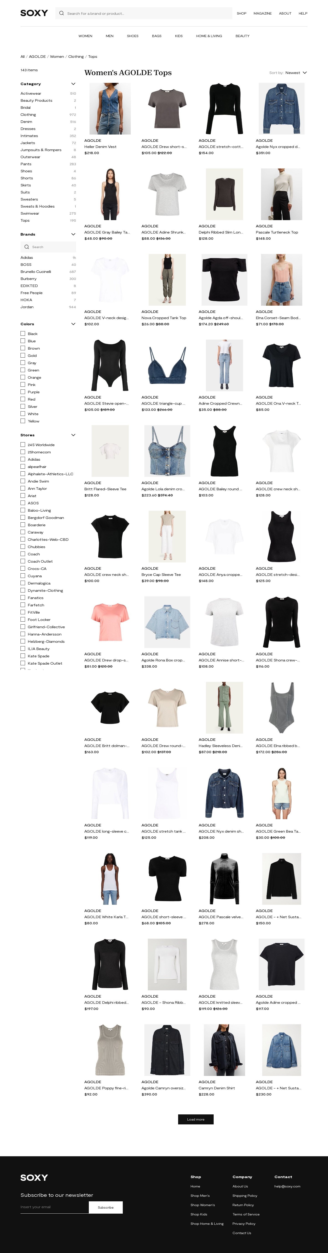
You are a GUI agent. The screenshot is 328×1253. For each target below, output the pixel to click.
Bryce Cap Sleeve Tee (161, 574)
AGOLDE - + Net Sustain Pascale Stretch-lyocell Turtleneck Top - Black (278, 917)
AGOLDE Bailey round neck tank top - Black (221, 489)
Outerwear (30, 157)
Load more (196, 1119)
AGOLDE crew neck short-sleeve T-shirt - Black (107, 574)
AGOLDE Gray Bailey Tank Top (107, 232)
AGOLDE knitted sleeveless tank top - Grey (221, 1002)
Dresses (28, 128)
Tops (25, 220)
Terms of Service (246, 1214)
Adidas (26, 257)
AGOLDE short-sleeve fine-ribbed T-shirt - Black (164, 917)
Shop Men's (200, 1195)
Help (303, 13)
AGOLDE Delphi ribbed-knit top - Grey (107, 1002)
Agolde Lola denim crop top (164, 489)
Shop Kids (199, 1214)
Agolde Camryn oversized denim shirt (164, 1088)
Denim (26, 121)
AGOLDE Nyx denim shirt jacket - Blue (221, 831)
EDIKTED (29, 285)
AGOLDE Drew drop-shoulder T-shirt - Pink (107, 660)
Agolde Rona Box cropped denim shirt (164, 660)
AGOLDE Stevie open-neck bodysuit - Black (107, 403)
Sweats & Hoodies (37, 206)
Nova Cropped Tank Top (163, 317)
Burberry (28, 278)
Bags (156, 36)
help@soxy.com (287, 1186)
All (22, 56)
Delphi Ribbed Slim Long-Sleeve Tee (221, 232)
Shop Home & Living (207, 1223)
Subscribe (106, 1207)
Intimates (29, 135)
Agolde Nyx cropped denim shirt (278, 146)
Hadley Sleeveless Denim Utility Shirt (221, 745)
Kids (179, 36)
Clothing (76, 56)
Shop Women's (203, 1205)
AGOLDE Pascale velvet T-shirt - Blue (221, 917)
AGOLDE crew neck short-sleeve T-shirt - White (278, 489)
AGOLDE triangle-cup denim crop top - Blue (164, 403)
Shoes (132, 36)
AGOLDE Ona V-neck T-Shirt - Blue (278, 403)
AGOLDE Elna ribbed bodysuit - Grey (278, 745)
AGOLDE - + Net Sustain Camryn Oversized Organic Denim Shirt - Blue (278, 1088)
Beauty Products (36, 100)
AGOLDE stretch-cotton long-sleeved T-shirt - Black (221, 146)
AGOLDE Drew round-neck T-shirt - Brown (164, 745)
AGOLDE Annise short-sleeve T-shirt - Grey (221, 660)
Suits (25, 192)
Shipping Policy (245, 1195)
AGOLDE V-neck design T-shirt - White (107, 317)
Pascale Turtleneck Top (277, 232)
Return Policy (243, 1205)
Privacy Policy (244, 1223)
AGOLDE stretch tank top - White (164, 831)
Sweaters (29, 199)
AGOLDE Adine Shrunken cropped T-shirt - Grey (164, 232)
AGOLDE (37, 56)
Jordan (26, 307)
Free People (31, 292)
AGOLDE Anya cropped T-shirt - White (221, 574)
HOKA (26, 299)
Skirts (25, 185)
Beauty (243, 36)
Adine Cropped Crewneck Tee (221, 403)
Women (85, 36)
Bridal (25, 107)
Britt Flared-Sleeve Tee (105, 489)
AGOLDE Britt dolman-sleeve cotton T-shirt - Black (107, 745)
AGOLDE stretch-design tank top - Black (278, 574)
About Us (240, 1186)
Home (195, 1186)
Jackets (27, 142)
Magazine (263, 13)
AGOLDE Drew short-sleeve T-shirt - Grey (164, 146)
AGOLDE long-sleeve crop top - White (107, 831)
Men (109, 36)
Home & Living (209, 36)
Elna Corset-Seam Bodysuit (278, 317)
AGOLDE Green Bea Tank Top (278, 831)
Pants (25, 164)
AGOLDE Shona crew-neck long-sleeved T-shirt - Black (278, 660)
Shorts (26, 178)
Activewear (30, 93)
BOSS (25, 264)
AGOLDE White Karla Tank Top (107, 917)
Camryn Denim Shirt (217, 1088)
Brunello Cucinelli (35, 271)
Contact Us (242, 1233)
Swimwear (29, 213)
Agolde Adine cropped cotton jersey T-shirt (278, 1002)
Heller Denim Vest (100, 146)
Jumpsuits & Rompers (41, 149)
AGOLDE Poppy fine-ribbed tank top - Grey (107, 1088)
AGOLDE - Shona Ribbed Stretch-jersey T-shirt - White (164, 1002)
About (285, 13)
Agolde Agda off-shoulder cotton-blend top (221, 317)
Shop (241, 13)
